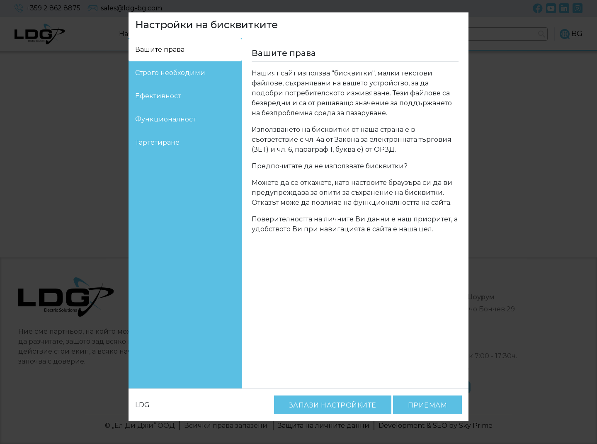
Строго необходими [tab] (165, 72)
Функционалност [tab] (160, 119)
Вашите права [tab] (157, 49)
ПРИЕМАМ (429, 405)
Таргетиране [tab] (154, 142)
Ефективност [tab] (155, 95)
